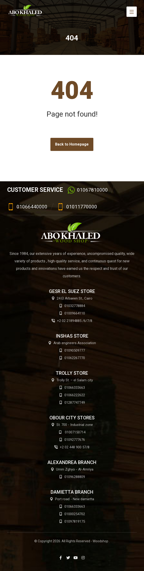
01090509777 (72, 350)
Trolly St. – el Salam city (72, 380)
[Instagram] (83, 557)
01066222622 (72, 395)
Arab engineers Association (72, 343)
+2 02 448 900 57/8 (71, 447)
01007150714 (72, 432)
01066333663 (72, 387)
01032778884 (72, 306)
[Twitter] (68, 557)
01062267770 (72, 358)
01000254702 (72, 514)
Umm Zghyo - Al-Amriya (72, 469)
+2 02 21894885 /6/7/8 (72, 321)
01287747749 (72, 402)
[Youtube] (75, 557)
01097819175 (72, 521)
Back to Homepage (72, 144)
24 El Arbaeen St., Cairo (71, 298)
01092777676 (72, 440)
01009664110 (72, 313)
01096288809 (72, 477)
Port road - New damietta (72, 499)
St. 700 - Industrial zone (72, 425)
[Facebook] (60, 557)
